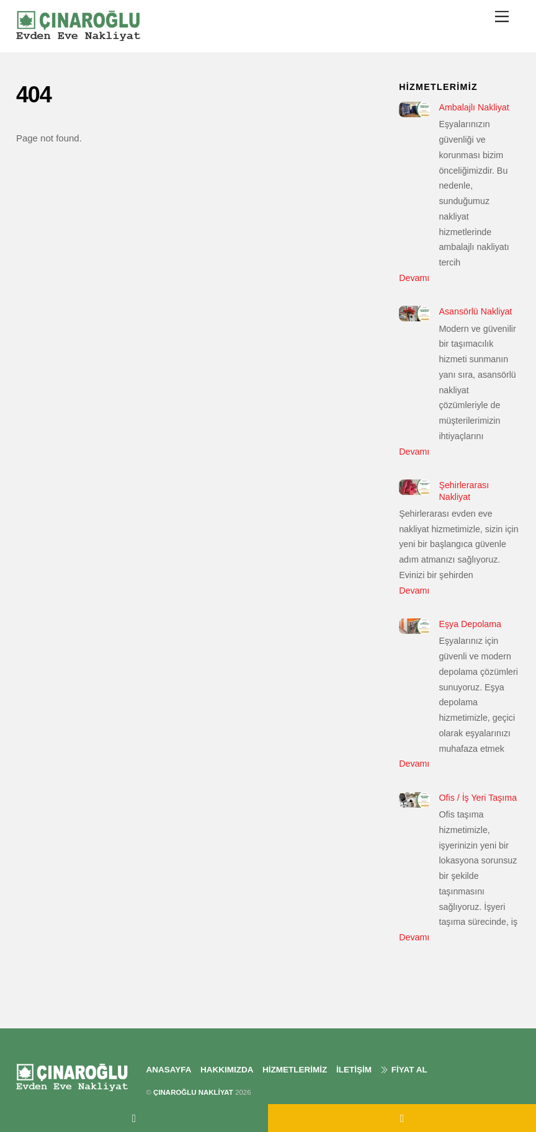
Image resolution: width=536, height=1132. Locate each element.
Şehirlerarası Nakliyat (464, 491)
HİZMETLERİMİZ (294, 1069)
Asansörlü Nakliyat (475, 311)
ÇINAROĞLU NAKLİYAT (193, 1092)
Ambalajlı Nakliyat (474, 107)
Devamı (414, 278)
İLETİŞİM (354, 1069)
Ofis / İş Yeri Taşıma (478, 798)
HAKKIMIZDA (227, 1069)
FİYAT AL (403, 1069)
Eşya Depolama (470, 624)
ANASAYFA (168, 1069)
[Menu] (501, 16)
